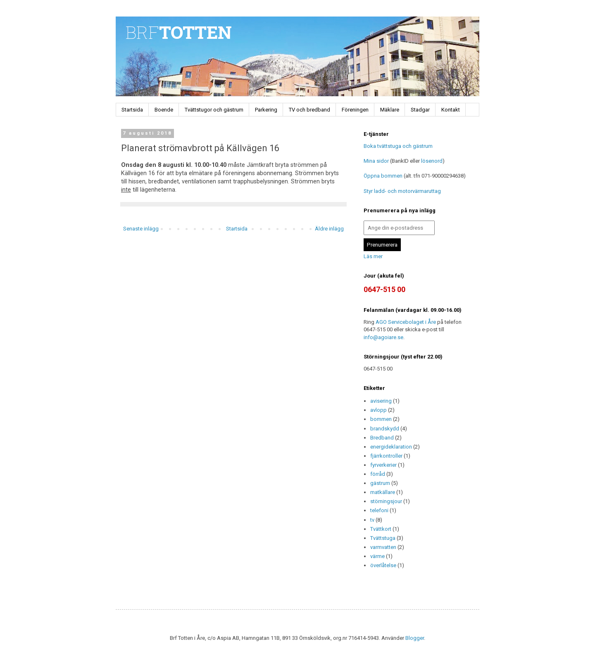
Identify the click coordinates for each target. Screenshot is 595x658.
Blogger (414, 638)
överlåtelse (383, 565)
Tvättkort (380, 529)
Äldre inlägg (329, 229)
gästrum (380, 483)
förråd (377, 474)
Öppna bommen (383, 176)
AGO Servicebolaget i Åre (406, 322)
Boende (164, 110)
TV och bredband (309, 110)
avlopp (378, 410)
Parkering (266, 110)
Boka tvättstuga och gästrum (398, 146)
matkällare (382, 492)
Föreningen (355, 110)
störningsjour (386, 501)
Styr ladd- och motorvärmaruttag (402, 191)
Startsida (132, 110)
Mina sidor (376, 161)
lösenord (432, 161)
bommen (381, 419)
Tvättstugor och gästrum (214, 110)
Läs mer (373, 256)
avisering (381, 401)
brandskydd (384, 428)
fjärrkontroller (386, 456)
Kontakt (450, 110)
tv (372, 520)
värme (377, 556)
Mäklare (389, 110)
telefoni (379, 510)
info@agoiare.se (383, 337)
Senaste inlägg (141, 229)
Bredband (382, 438)
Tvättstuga (382, 538)
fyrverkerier (383, 465)
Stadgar (420, 110)
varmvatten (383, 547)
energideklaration (391, 447)
